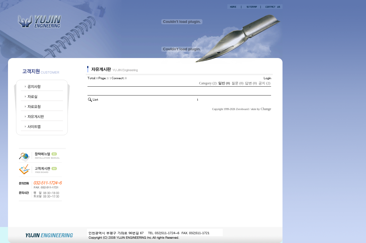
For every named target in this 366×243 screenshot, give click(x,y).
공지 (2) (264, 83)
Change (266, 109)
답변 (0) (251, 83)
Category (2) (207, 83)
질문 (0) (237, 83)
